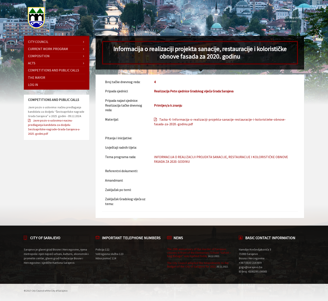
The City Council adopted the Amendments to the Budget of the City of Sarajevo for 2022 (198, 264)
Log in (33, 85)
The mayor (36, 77)
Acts (31, 63)
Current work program (48, 49)
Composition (39, 56)
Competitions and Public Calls (53, 70)
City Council (38, 42)
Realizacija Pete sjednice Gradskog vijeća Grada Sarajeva (193, 91)
